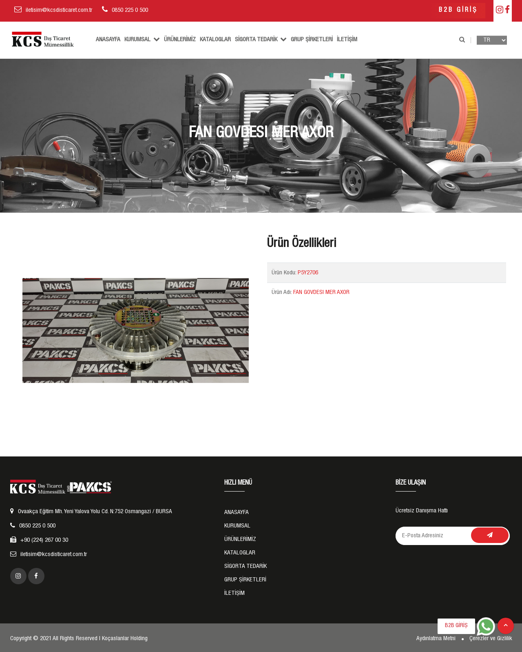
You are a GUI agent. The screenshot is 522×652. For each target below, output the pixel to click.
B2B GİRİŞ (458, 10)
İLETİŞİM (347, 40)
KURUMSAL (142, 39)
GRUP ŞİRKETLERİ (312, 40)
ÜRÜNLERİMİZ (180, 40)
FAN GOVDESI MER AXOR (321, 292)
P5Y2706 (308, 273)
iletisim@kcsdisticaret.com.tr (59, 10)
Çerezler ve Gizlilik (490, 639)
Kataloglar (215, 40)
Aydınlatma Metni (436, 639)
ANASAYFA (108, 40)
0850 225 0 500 (130, 10)
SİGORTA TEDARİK (261, 39)
